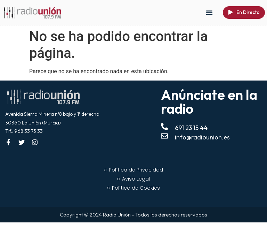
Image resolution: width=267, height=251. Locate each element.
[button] (209, 12)
